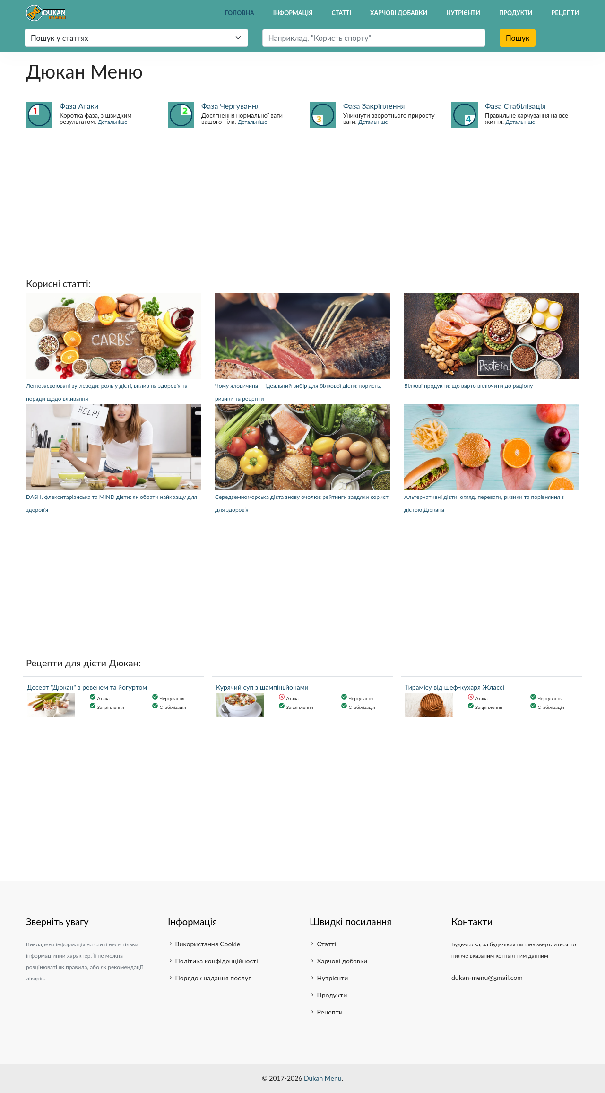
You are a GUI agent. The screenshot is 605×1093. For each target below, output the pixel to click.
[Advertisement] (302, 202)
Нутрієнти (463, 13)
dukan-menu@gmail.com (487, 977)
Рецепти (565, 13)
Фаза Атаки (79, 105)
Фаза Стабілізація (515, 105)
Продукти (516, 13)
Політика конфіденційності (213, 961)
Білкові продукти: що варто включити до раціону (468, 385)
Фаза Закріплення (374, 105)
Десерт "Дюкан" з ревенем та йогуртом (87, 687)
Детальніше (112, 122)
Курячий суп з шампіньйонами (262, 687)
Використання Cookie (204, 944)
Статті (341, 13)
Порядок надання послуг (209, 978)
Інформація (293, 13)
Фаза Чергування (230, 105)
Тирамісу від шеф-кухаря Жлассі (454, 687)
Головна (239, 13)
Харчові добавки (398, 13)
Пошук (517, 37)
